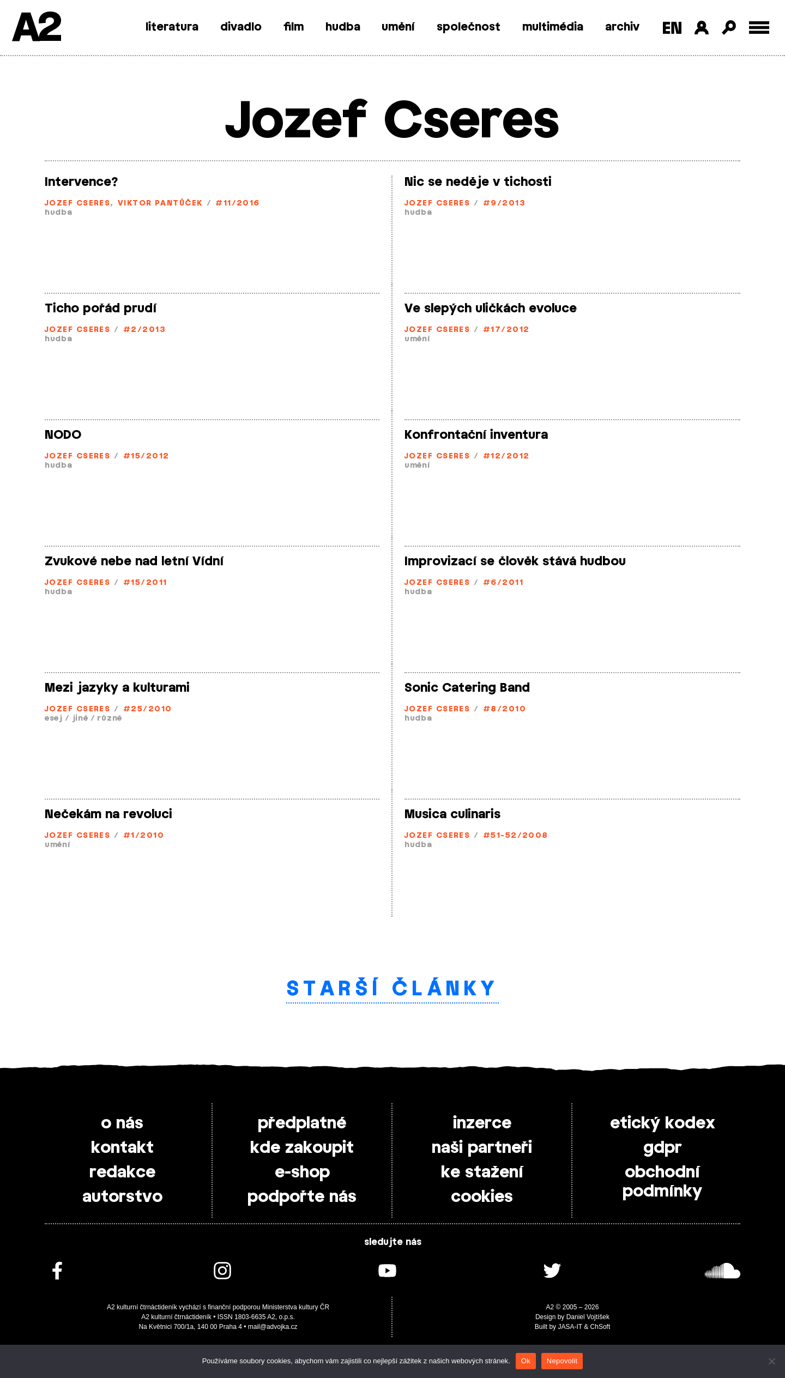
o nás (122, 1123)
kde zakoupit (302, 1148)
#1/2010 (143, 836)
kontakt (122, 1148)
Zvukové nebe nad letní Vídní (134, 561)
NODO (63, 435)
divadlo (241, 27)
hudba (342, 27)
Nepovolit (562, 1361)
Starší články (392, 989)
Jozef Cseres (77, 203)
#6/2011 (503, 583)
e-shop (302, 1172)
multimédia (552, 27)
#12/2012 (506, 456)
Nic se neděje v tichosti (478, 182)
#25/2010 (147, 709)
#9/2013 (504, 203)
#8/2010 (504, 709)
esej (54, 718)
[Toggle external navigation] (759, 27)
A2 (35, 29)
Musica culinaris (452, 814)
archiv (622, 27)
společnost (468, 27)
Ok (525, 1361)
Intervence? (81, 182)
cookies (482, 1197)
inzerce (482, 1123)
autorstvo (122, 1197)
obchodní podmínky (662, 1182)
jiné (80, 718)
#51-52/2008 (515, 836)
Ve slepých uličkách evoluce (490, 308)
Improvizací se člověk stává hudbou (515, 561)
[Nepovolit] (771, 1361)
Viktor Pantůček (160, 203)
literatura (172, 27)
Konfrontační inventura (476, 435)
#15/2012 (146, 456)
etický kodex (662, 1123)
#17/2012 (506, 330)
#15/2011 (145, 583)
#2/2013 (144, 330)
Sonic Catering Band (467, 688)
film (293, 27)
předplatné (302, 1123)
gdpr (662, 1148)
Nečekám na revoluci (108, 814)
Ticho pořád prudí (100, 308)
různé (109, 718)
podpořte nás (302, 1197)
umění (398, 27)
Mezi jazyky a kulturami (117, 688)
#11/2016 (237, 203)
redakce (122, 1172)
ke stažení (482, 1172)
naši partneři (482, 1148)
